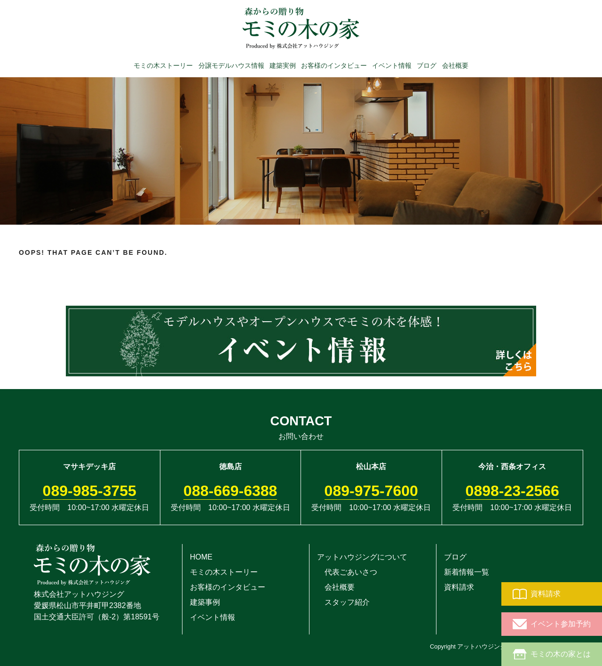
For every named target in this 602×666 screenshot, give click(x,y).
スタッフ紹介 (343, 602)
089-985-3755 (89, 490)
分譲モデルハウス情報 (231, 65)
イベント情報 (392, 65)
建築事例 (205, 602)
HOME (201, 557)
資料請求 (537, 594)
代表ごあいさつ (347, 572)
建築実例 (282, 65)
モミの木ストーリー (163, 65)
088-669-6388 (230, 490)
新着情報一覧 (466, 572)
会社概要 (455, 65)
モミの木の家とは (552, 654)
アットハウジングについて (362, 557)
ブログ (426, 65)
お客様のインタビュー (334, 65)
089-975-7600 (371, 490)
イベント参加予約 (552, 624)
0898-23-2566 (512, 490)
